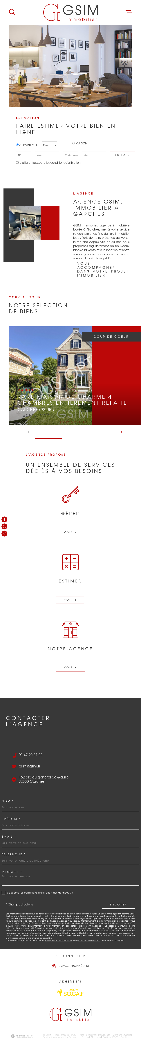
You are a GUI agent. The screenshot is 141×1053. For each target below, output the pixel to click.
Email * (9, 836)
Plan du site (104, 1035)
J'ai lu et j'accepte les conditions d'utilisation (50, 162)
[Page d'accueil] (70, 12)
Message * (12, 872)
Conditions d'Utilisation (89, 940)
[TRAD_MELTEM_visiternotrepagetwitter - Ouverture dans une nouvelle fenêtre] (4, 526)
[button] (120, 432)
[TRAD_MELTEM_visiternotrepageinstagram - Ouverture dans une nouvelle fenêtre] (4, 533)
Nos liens (96, 1037)
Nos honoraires (88, 1035)
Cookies (125, 1037)
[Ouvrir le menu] (129, 12)
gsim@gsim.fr (29, 766)
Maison (81, 143)
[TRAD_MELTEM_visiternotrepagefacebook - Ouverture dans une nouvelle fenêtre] (4, 519)
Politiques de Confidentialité (58, 940)
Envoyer (118, 904)
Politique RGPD (110, 1037)
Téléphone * (14, 854)
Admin (85, 1037)
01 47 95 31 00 (31, 755)
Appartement (28, 145)
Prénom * (11, 819)
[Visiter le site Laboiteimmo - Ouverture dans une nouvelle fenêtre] (22, 1036)
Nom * (8, 801)
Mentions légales (122, 1035)
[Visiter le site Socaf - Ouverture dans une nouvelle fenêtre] (70, 992)
